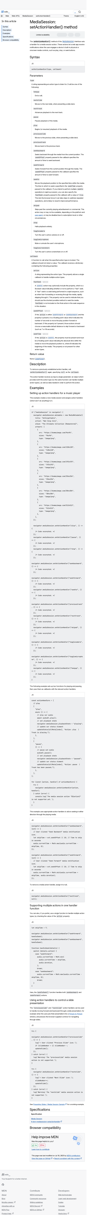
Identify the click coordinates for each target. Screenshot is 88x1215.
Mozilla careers (8, 1202)
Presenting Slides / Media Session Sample (49, 1104)
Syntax (5, 27)
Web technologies (65, 1195)
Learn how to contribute (40, 1149)
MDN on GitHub (36, 1210)
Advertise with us (8, 1206)
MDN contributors (73, 1156)
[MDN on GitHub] (3, 1184)
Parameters (36, 75)
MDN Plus (5, 1210)
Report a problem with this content (67, 1158)
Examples (6, 33)
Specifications (8, 37)
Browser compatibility (11, 40)
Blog (3, 1199)
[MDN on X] (10, 1184)
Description (7, 30)
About (4, 1195)
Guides (60, 1202)
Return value (37, 354)
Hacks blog (62, 1214)
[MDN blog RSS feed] (18, 1184)
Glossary (61, 1210)
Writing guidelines (36, 1202)
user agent (39, 215)
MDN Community (36, 1195)
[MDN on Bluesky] (6, 1184)
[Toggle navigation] (84, 11)
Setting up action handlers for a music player (55, 393)
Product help (7, 1214)
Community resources (38, 1199)
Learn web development (67, 1199)
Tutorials (61, 1206)
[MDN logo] (6, 1174)
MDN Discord (35, 1206)
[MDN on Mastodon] (14, 1184)
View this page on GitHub (41, 1158)
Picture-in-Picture (75, 1014)
